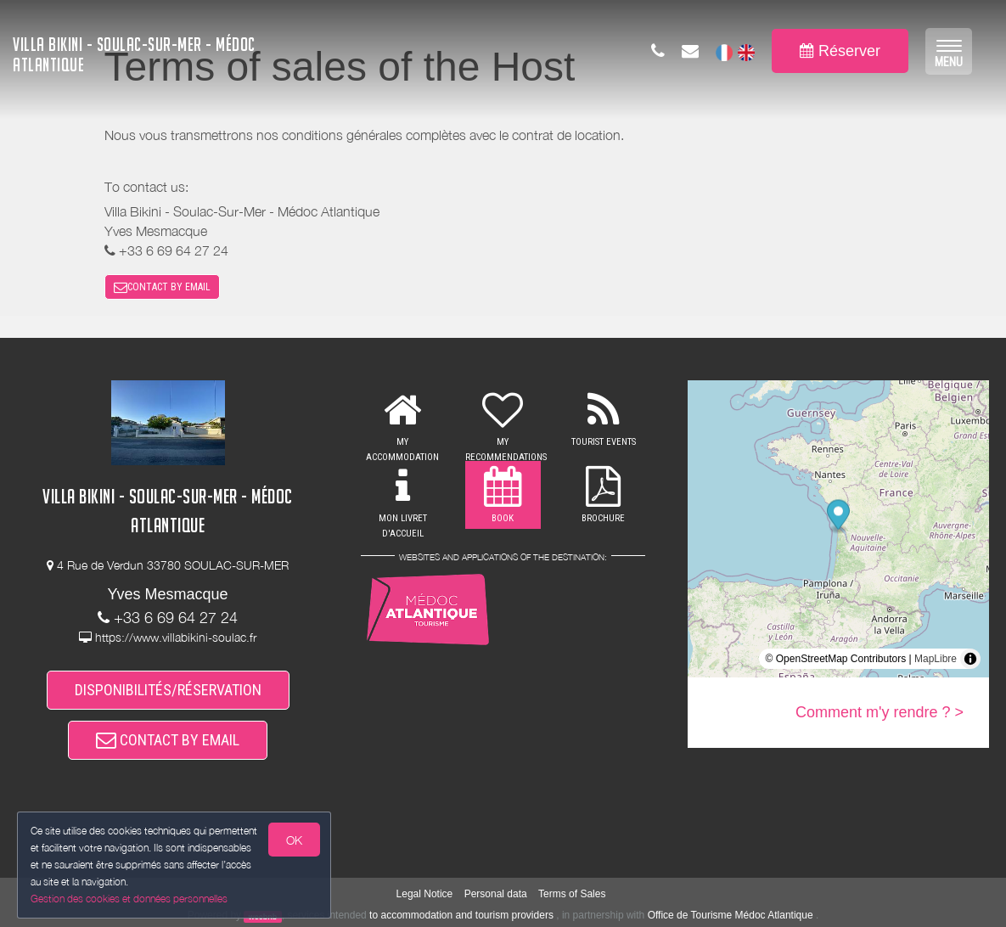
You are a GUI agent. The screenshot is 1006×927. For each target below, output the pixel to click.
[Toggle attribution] (970, 659)
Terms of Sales (571, 894)
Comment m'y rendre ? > (879, 712)
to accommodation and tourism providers (461, 915)
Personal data (495, 894)
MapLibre (935, 659)
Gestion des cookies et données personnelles (129, 898)
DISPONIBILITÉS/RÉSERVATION (168, 690)
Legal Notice (424, 894)
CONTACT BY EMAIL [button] (162, 287)
